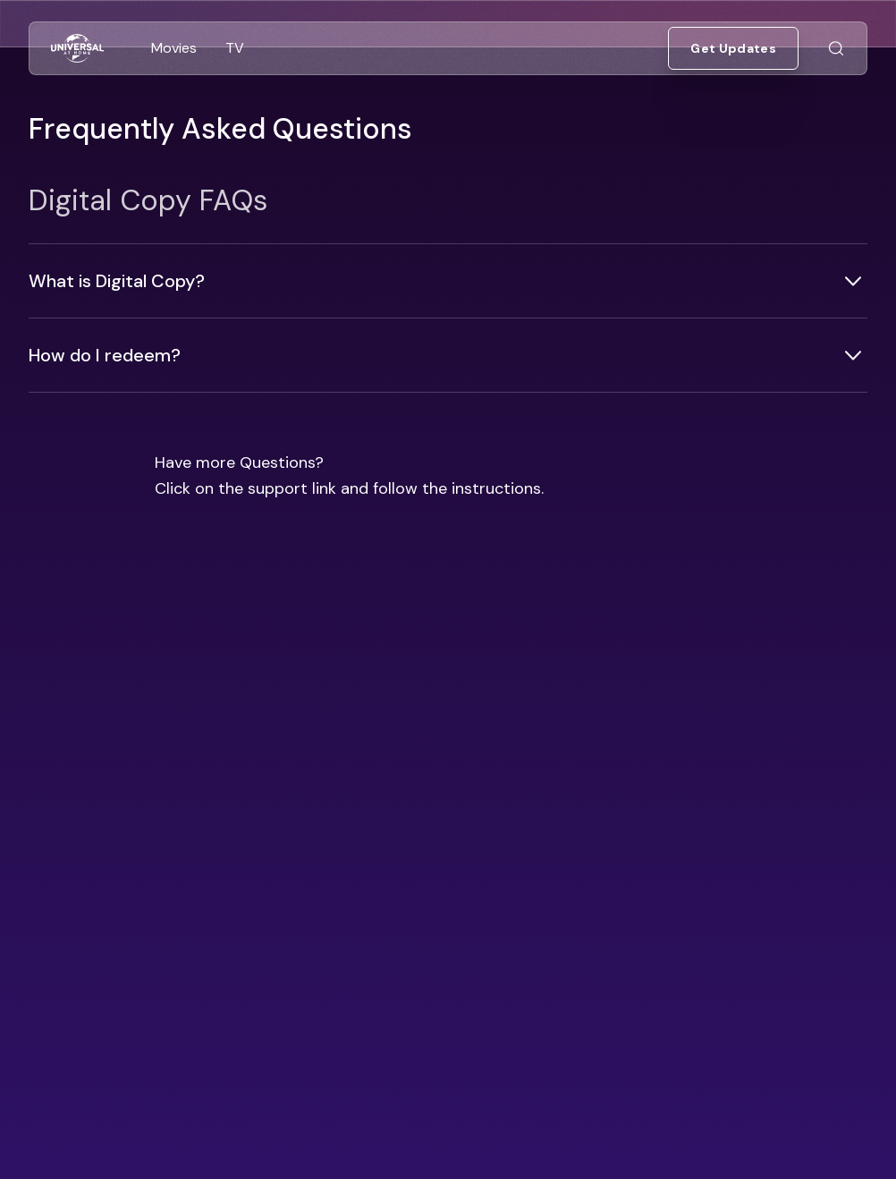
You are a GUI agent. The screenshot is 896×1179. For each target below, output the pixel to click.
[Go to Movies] (174, 48)
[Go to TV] (234, 48)
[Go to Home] (77, 49)
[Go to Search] (836, 48)
